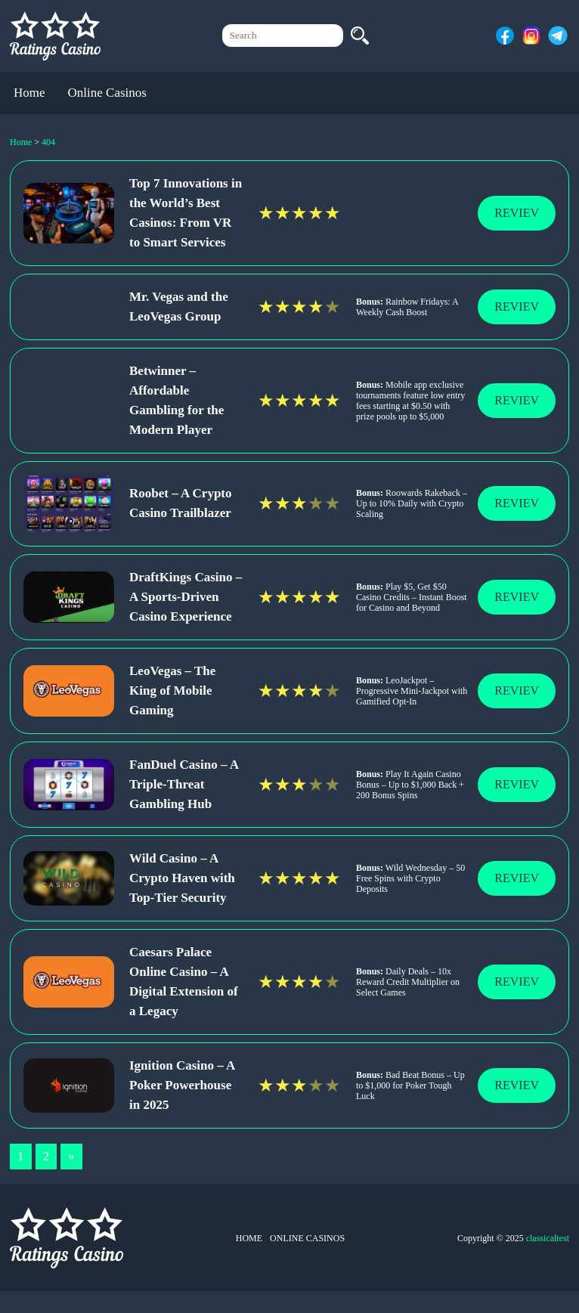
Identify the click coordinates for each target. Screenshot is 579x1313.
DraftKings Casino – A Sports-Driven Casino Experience (185, 597)
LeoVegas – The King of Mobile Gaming (172, 690)
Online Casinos (107, 92)
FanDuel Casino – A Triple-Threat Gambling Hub (183, 784)
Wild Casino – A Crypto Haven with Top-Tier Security (182, 878)
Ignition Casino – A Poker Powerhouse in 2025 (181, 1085)
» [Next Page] (71, 1156)
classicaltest (547, 1238)
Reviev (516, 212)
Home (29, 92)
